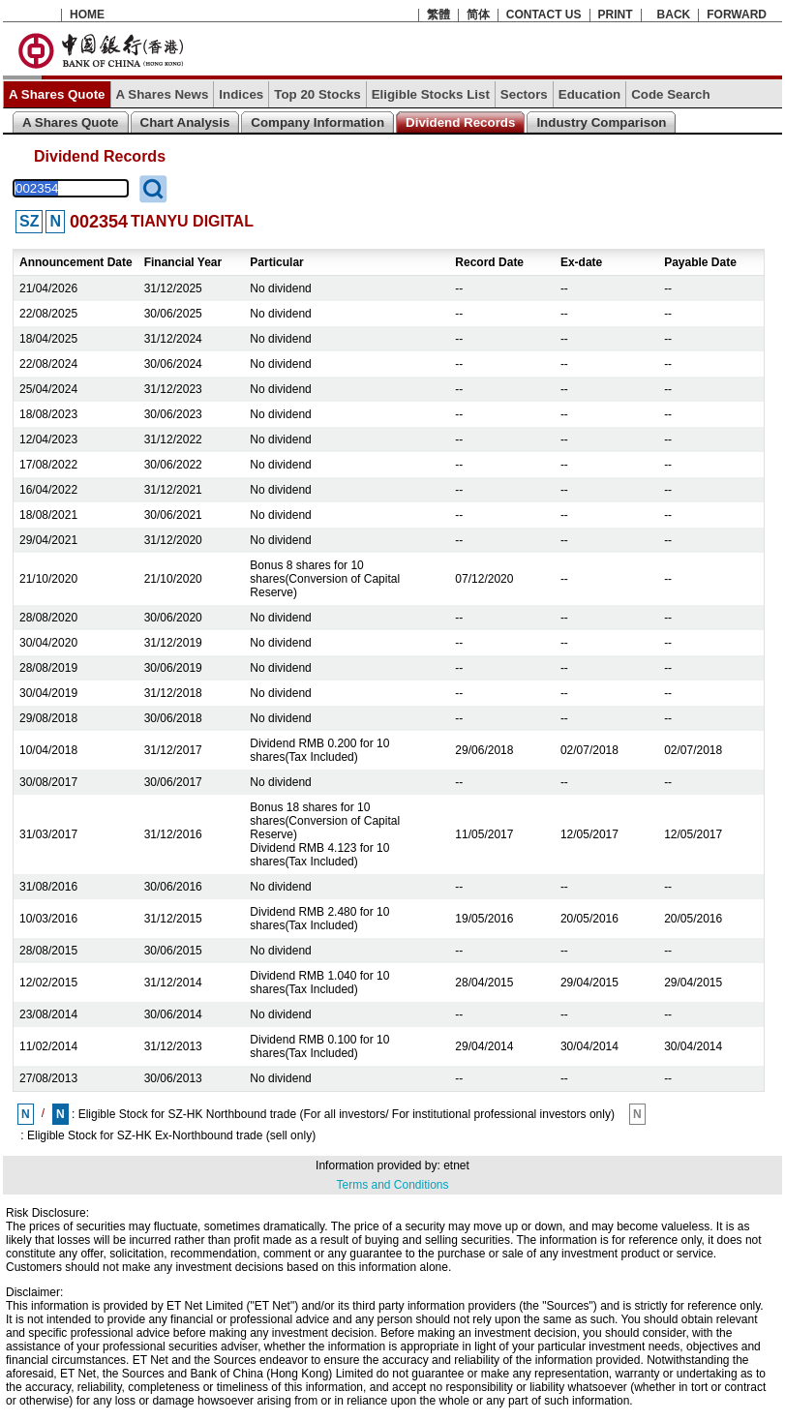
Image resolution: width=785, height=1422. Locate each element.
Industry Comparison (601, 122)
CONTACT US (544, 14)
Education (589, 94)
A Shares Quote (57, 94)
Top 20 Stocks (317, 94)
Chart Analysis (185, 122)
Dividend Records (460, 122)
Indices (241, 94)
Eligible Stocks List (431, 94)
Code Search (670, 94)
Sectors (524, 94)
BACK (674, 14)
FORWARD (737, 14)
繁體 (438, 14)
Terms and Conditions (392, 1185)
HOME (87, 14)
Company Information (317, 122)
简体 (478, 14)
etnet (456, 1165)
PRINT (615, 14)
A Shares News (162, 94)
